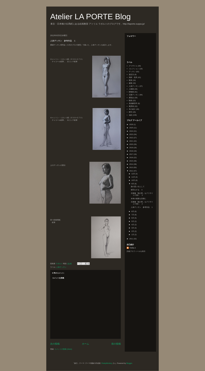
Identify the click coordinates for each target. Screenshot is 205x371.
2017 (131, 154)
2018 (131, 151)
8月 (133, 211)
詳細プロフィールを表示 (136, 251)
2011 (131, 239)
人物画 (131, 89)
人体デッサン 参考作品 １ (142, 207)
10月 (133, 180)
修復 (130, 83)
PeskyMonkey (106, 363)
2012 (131, 171)
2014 (131, 164)
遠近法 (131, 74)
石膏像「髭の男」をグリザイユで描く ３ (142, 194)
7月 (133, 215)
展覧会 (131, 98)
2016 (131, 157)
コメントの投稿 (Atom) (63, 349)
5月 (133, 221)
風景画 (131, 106)
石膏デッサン (134, 95)
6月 (133, 218)
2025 (131, 128)
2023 (131, 134)
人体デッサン (61, 267)
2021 (131, 141)
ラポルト (132, 248)
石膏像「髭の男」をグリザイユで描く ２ (142, 203)
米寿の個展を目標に (138, 199)
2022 (131, 138)
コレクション (134, 69)
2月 (133, 231)
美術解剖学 (133, 103)
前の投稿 (116, 343)
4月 (133, 225)
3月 (133, 228)
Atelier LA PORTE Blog (90, 16)
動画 (130, 100)
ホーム (85, 343)
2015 (131, 161)
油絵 (130, 115)
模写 (130, 112)
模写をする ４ (137, 190)
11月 (133, 177)
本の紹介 (132, 109)
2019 (131, 148)
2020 (131, 144)
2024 (131, 131)
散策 (130, 80)
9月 (133, 184)
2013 (131, 167)
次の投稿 (55, 343)
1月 (133, 235)
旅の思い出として (137, 187)
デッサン (132, 72)
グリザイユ (133, 66)
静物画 (131, 92)
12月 (133, 174)
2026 (131, 124)
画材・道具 (133, 77)
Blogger (129, 363)
